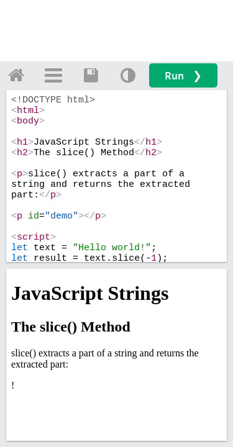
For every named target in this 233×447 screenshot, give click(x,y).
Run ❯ (183, 75)
